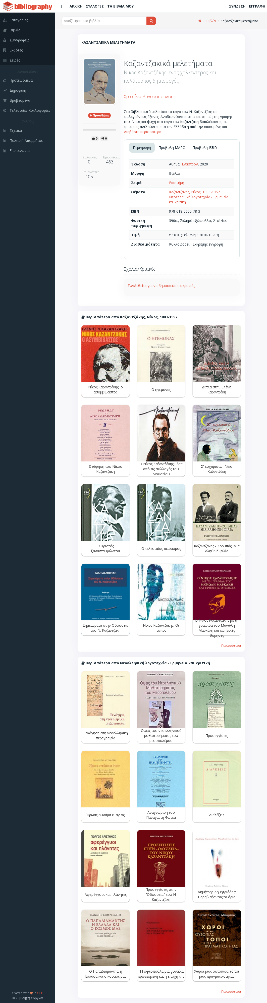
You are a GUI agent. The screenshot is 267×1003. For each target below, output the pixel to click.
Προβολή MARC (171, 147)
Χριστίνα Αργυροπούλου (149, 96)
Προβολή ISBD (204, 147)
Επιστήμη (176, 182)
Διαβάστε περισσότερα (142, 131)
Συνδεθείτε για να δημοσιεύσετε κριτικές (161, 285)
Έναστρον (190, 164)
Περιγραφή (142, 147)
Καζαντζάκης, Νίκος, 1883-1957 (194, 192)
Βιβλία (211, 21)
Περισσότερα (231, 645)
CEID (40, 993)
